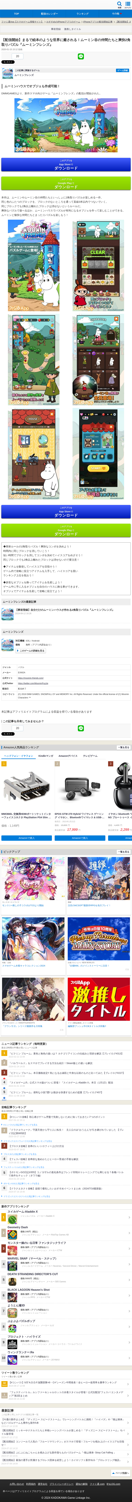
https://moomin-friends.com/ (30, 678)
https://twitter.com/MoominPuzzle (33, 683)
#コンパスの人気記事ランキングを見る (20, 1125)
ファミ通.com (97, 1484)
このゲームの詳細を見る (32, 650)
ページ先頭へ (122, 1473)
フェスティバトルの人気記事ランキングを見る (23, 1167)
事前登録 (56, 29)
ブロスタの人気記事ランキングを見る (19, 1154)
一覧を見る (123, 747)
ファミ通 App (12, 5)
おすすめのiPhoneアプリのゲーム (63, 21)
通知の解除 (82, 1484)
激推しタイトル (72, 29)
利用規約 (31, 1484)
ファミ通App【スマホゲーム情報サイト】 (22, 21)
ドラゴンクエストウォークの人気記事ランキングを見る (27, 1141)
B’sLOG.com (113, 1484)
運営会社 (42, 1484)
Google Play (66, 183)
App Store (66, 164)
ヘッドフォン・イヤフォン (18, 756)
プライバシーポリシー (62, 1484)
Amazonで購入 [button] (27, 838)
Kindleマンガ (45, 756)
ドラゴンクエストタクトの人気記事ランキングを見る (26, 1196)
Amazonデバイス (68, 756)
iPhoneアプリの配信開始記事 (98, 21)
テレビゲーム (90, 756)
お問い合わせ (17, 1484)
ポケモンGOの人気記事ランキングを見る (21, 1184)
